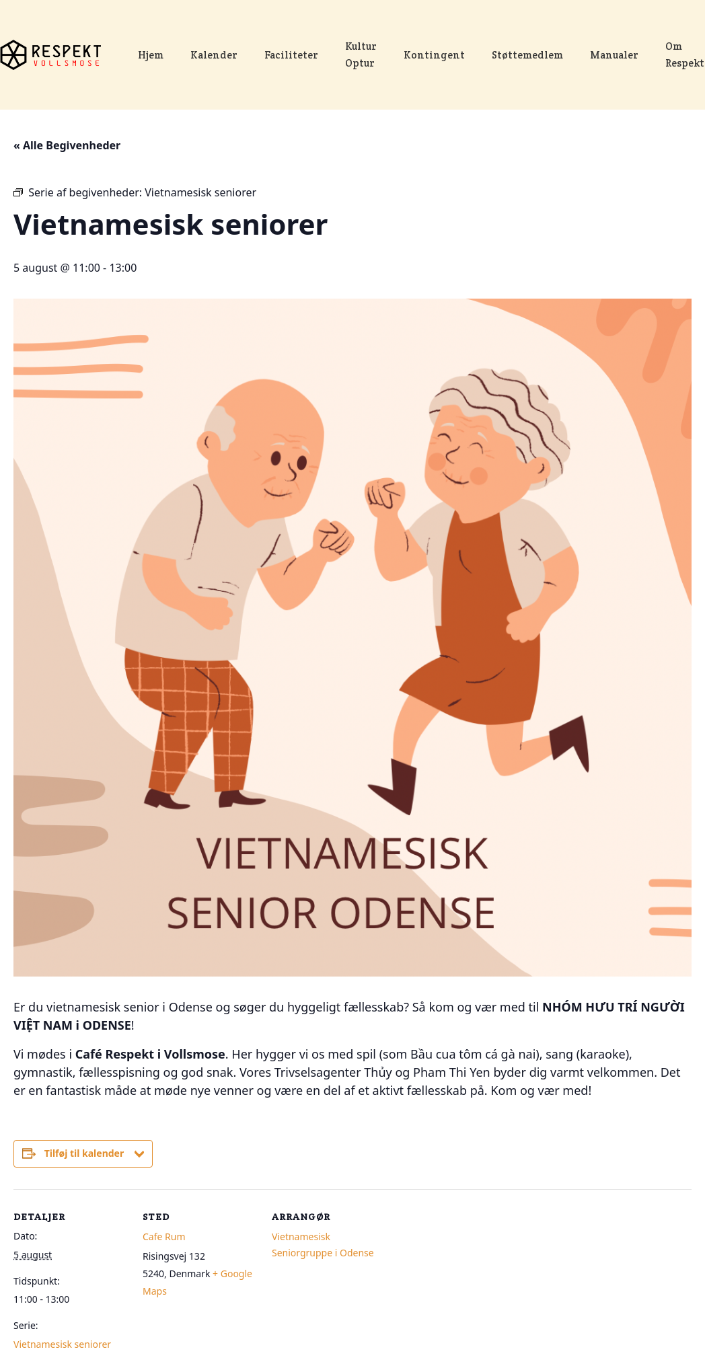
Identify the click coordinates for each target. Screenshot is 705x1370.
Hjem (151, 55)
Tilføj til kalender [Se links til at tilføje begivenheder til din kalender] (84, 1153)
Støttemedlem (527, 55)
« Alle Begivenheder (66, 145)
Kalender (214, 55)
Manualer (614, 55)
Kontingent (434, 55)
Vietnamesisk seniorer (62, 1344)
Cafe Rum (164, 1236)
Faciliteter (291, 55)
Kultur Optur (361, 54)
